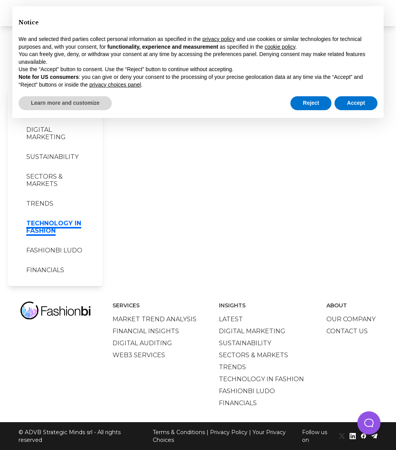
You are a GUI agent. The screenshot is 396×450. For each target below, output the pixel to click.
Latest (231, 319)
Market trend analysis (154, 319)
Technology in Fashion (53, 227)
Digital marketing (46, 133)
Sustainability (52, 156)
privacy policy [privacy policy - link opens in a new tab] (218, 39)
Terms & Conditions (179, 432)
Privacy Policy (229, 432)
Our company (351, 319)
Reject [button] (311, 103)
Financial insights (146, 331)
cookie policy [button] (280, 47)
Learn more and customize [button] (65, 103)
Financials (45, 270)
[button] (369, 423)
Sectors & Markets (44, 180)
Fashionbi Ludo (54, 250)
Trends (39, 203)
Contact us (347, 331)
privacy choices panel (115, 85)
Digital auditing (142, 343)
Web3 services (139, 355)
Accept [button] (356, 103)
